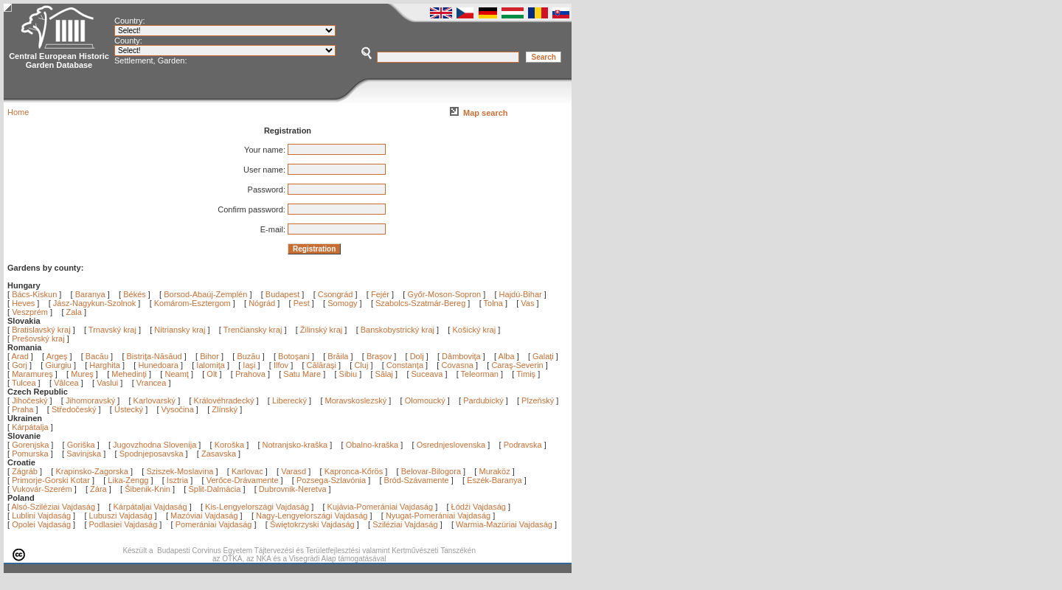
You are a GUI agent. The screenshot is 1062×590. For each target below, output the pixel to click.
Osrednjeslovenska (451, 444)
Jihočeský (29, 400)
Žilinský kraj (322, 329)
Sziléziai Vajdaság (404, 524)
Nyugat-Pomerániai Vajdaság (438, 515)
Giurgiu (59, 365)
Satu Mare (303, 373)
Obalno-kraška (372, 444)
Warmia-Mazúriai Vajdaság (504, 524)
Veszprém (30, 312)
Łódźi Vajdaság (478, 506)
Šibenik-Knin (147, 489)
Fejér (380, 294)
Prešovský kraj (38, 338)
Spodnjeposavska (151, 453)
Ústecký (128, 409)
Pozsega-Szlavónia (331, 480)
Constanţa (406, 365)
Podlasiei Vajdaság (123, 524)
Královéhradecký (224, 400)
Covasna (458, 365)
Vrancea (152, 382)
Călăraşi (323, 365)
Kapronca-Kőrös (354, 471)
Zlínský (224, 409)
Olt (212, 373)
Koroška (229, 444)
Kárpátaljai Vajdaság (150, 506)
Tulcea (25, 382)
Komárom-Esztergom (192, 303)
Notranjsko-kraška (295, 444)
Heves (23, 303)
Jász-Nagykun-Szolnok (94, 303)
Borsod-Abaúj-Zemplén (205, 294)
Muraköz (494, 471)
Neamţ (177, 373)
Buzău (249, 356)
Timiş (527, 373)
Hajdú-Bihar (520, 294)
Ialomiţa (211, 365)
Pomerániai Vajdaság (214, 524)
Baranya (90, 294)
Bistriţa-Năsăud (155, 356)
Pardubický (483, 400)
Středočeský (74, 409)
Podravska (523, 444)
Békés (134, 294)
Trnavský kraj (113, 329)
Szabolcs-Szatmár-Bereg (420, 303)
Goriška (81, 444)
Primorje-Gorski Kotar (51, 480)
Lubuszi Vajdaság (121, 515)
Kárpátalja (30, 427)
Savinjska (83, 453)
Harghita (105, 365)
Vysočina (178, 409)
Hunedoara (159, 365)
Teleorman (481, 373)
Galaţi (544, 356)
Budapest (282, 294)
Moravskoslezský (356, 400)
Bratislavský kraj (41, 329)
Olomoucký (425, 400)
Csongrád (335, 294)
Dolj (418, 356)
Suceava (428, 373)
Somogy (342, 303)
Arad (21, 356)
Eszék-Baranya (494, 480)
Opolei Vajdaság (41, 524)
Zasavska (218, 453)
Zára (98, 489)
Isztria (177, 480)
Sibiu (349, 373)
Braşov (380, 356)
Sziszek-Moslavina (179, 471)
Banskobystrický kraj (397, 329)
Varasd (293, 471)
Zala (74, 312)
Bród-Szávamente (416, 480)
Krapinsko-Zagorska (91, 471)
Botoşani (295, 356)
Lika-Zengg (128, 480)
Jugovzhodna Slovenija (154, 444)
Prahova (251, 373)
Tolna (493, 303)
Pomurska (31, 453)
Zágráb (26, 471)
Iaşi (250, 365)
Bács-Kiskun (34, 294)
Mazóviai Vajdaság (204, 515)
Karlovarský (154, 400)
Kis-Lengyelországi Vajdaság (257, 506)
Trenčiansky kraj (252, 329)
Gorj (21, 365)
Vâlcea (67, 382)
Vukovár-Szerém (42, 489)
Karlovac (247, 471)
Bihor (210, 356)
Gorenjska (30, 444)
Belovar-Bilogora (431, 471)
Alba (508, 356)
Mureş (83, 373)
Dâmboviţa (462, 356)
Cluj (362, 365)
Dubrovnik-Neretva (293, 489)
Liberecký (289, 400)
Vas (527, 303)
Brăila (338, 356)
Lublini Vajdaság (41, 515)
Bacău (98, 356)
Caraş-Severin (518, 365)
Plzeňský (537, 400)
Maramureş (33, 373)
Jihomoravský (90, 400)
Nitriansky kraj (179, 329)
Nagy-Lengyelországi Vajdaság (311, 515)
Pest (302, 303)
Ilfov (282, 365)
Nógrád (262, 303)
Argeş (58, 356)
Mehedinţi (130, 373)
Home (18, 112)
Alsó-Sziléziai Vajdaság (54, 506)
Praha (22, 409)
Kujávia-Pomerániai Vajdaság (380, 506)
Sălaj (385, 373)
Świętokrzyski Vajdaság (312, 524)
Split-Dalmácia (214, 489)
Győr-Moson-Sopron (444, 294)
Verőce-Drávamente (242, 480)
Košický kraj (474, 329)
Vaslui (108, 382)
